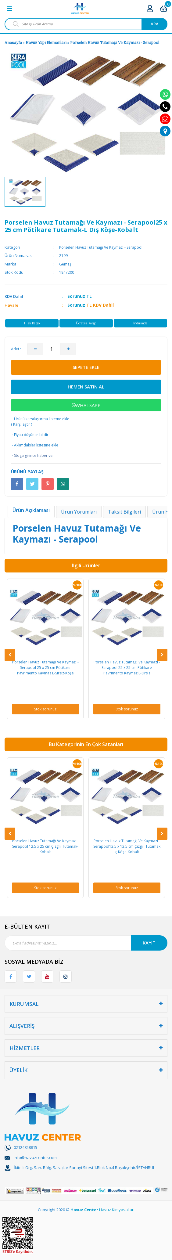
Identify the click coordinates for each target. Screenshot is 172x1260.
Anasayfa (13, 43)
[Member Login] (150, 8)
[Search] (86, 24)
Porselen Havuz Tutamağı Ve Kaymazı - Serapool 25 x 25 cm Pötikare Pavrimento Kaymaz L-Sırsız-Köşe (45, 667)
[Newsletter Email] (86, 943)
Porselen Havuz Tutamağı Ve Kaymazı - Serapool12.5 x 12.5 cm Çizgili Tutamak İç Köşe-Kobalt (126, 846)
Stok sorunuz (45, 709)
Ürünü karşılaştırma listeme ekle (40, 418)
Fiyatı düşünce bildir (29, 435)
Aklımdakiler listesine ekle (34, 445)
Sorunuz (76, 296)
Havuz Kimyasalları (116, 1209)
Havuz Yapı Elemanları (46, 43)
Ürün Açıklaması (31, 510)
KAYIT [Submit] (149, 943)
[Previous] (10, 655)
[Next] (162, 655)
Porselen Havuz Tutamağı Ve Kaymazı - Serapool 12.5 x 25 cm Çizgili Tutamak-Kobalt (45, 846)
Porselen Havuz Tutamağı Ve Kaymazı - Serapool (114, 43)
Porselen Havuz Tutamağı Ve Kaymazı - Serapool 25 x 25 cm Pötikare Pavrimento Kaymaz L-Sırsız (127, 667)
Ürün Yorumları (79, 511)
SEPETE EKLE (86, 367)
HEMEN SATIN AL (86, 387)
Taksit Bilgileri (124, 511)
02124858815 (25, 1147)
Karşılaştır (21, 424)
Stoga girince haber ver (32, 455)
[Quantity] (51, 349)
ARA (155, 24)
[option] (25, 191)
